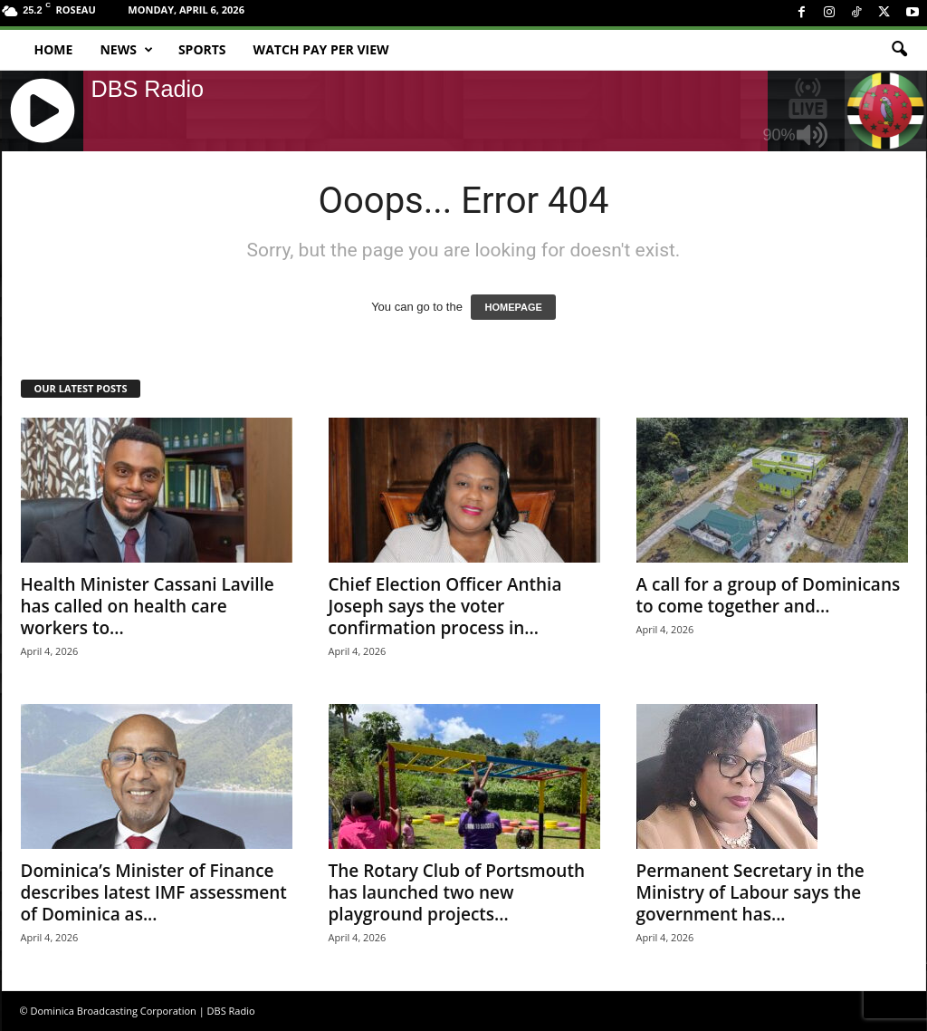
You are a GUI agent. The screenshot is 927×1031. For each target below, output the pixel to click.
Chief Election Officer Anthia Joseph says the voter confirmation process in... (445, 606)
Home (53, 49)
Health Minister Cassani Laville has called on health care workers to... (147, 606)
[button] (899, 50)
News (126, 50)
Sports (202, 49)
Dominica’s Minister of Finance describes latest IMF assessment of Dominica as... (154, 892)
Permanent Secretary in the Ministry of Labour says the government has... (750, 892)
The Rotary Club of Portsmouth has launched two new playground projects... (457, 892)
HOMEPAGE (512, 307)
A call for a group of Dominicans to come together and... (768, 595)
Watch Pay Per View (321, 49)
